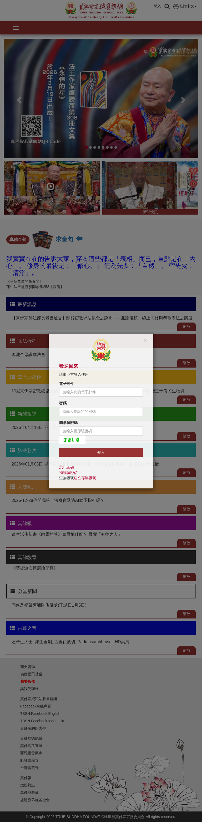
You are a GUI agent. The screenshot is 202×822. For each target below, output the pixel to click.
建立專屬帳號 (85, 478)
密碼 (63, 403)
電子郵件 (66, 384)
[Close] (145, 340)
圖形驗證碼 (68, 422)
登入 (101, 452)
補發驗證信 (68, 473)
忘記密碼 (66, 467)
